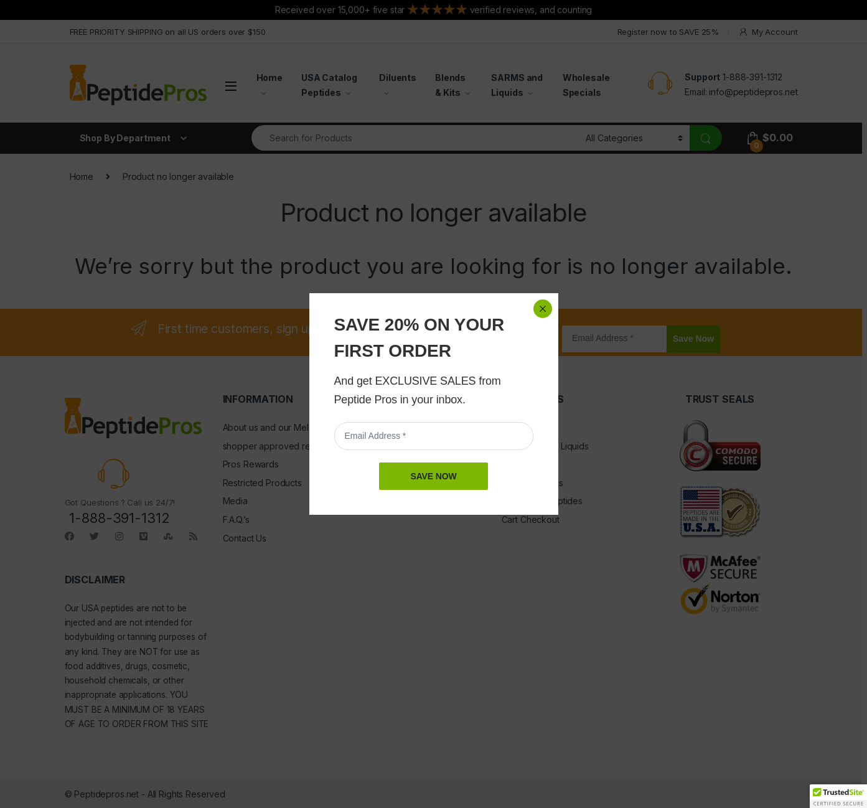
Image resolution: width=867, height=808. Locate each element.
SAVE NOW (433, 476)
